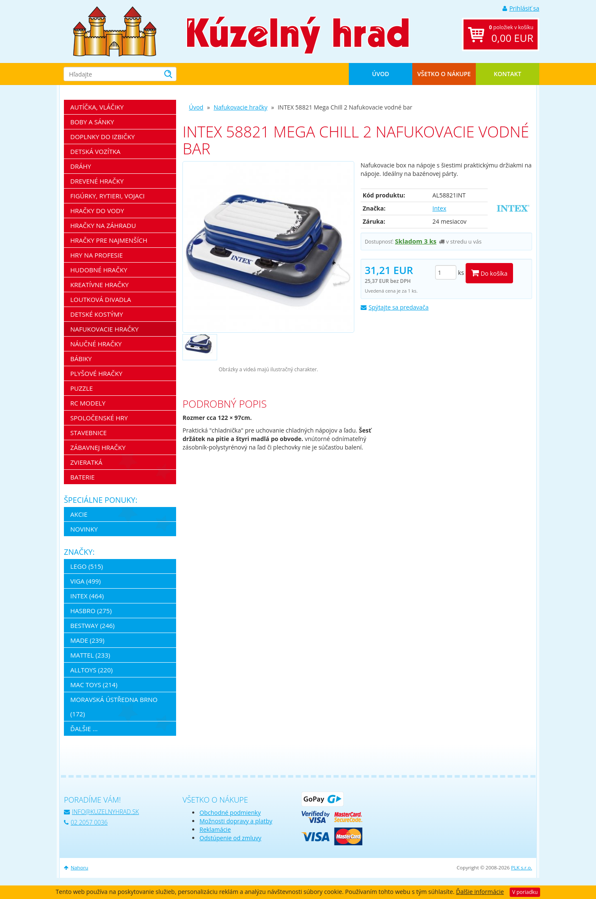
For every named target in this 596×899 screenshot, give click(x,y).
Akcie (79, 514)
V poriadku (525, 892)
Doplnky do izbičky (102, 136)
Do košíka (489, 273)
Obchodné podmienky (230, 813)
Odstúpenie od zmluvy (230, 838)
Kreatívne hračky (99, 284)
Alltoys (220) (91, 670)
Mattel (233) (90, 655)
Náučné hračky (96, 344)
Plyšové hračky (96, 373)
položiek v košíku (511, 34)
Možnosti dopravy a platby (235, 821)
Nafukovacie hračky (241, 107)
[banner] (115, 31)
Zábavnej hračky (98, 447)
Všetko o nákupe (444, 74)
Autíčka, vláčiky (97, 107)
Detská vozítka (95, 151)
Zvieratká (86, 462)
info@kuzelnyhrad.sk (101, 812)
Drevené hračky (97, 181)
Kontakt (508, 74)
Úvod (380, 74)
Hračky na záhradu (103, 225)
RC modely (87, 403)
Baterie (82, 477)
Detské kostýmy (96, 314)
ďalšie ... (84, 728)
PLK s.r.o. (521, 867)
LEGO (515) (86, 566)
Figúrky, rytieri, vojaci (107, 196)
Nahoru (76, 867)
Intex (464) (87, 596)
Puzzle (81, 388)
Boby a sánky (92, 122)
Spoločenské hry (99, 418)
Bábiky (81, 358)
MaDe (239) (87, 640)
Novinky (84, 529)
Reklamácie (215, 829)
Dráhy (80, 166)
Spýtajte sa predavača (395, 307)
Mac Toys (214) (93, 684)
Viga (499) (85, 581)
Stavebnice (88, 432)
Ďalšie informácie (480, 892)
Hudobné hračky (98, 270)
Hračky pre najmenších (108, 240)
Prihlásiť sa (520, 8)
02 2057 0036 (86, 822)
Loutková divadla (100, 299)
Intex (440, 208)
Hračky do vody (97, 210)
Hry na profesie (96, 255)
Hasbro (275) (91, 610)
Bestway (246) (92, 625)
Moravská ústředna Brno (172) (113, 706)
